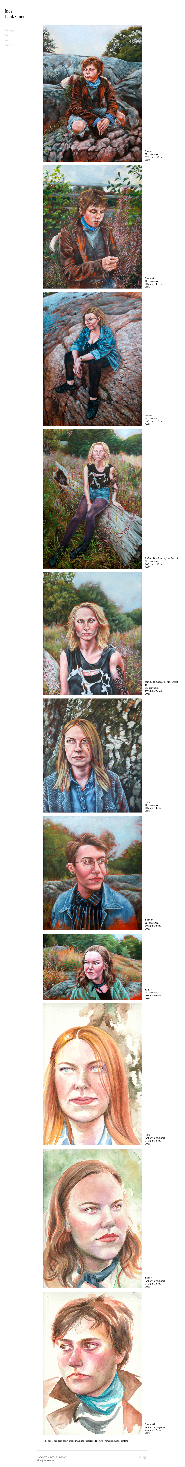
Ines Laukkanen (15, 13)
